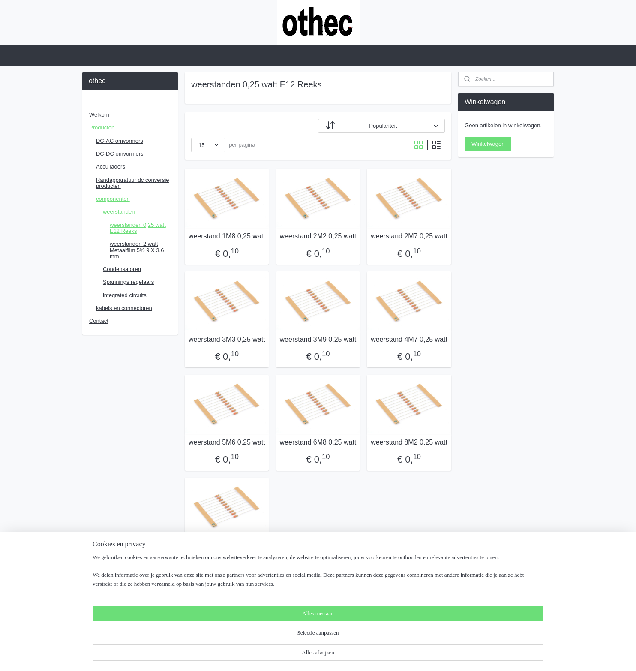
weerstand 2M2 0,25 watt (318, 236)
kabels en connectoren (124, 308)
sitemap (283, 655)
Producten (101, 127)
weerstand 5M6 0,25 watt (227, 442)
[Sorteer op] (381, 125)
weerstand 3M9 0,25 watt (318, 339)
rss (298, 655)
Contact (98, 321)
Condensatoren (122, 269)
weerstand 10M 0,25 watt (227, 545)
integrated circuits (125, 295)
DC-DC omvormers (120, 153)
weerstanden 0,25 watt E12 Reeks (138, 228)
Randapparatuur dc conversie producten (132, 183)
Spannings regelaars (128, 282)
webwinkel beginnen (326, 655)
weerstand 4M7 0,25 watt (409, 339)
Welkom (99, 114)
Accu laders (110, 166)
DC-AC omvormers (119, 141)
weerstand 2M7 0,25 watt (409, 236)
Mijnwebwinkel (393, 655)
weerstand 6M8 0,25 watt (318, 442)
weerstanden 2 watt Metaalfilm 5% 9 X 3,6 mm (137, 250)
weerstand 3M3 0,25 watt (227, 339)
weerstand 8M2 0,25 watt (409, 442)
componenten (113, 199)
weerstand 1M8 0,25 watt (227, 236)
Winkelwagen (487, 144)
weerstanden (119, 211)
